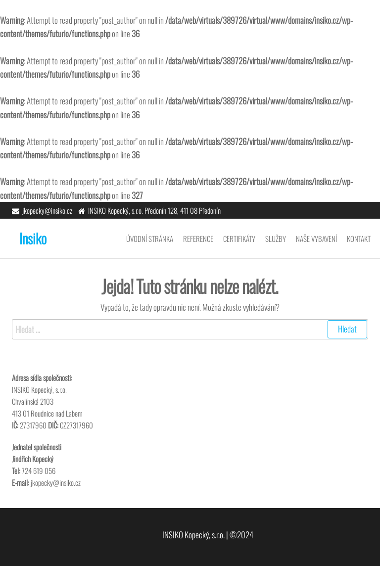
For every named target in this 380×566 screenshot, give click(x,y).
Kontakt (359, 238)
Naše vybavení (316, 238)
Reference (198, 238)
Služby (275, 238)
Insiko (33, 238)
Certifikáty (239, 238)
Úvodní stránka (149, 238)
